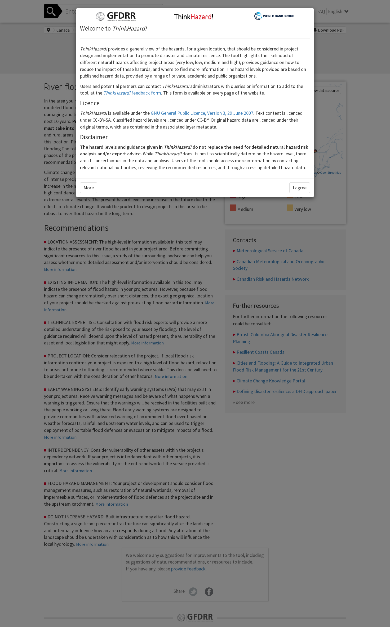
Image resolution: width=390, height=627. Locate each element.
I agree (300, 188)
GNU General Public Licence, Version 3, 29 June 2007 (202, 113)
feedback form (132, 93)
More (88, 188)
